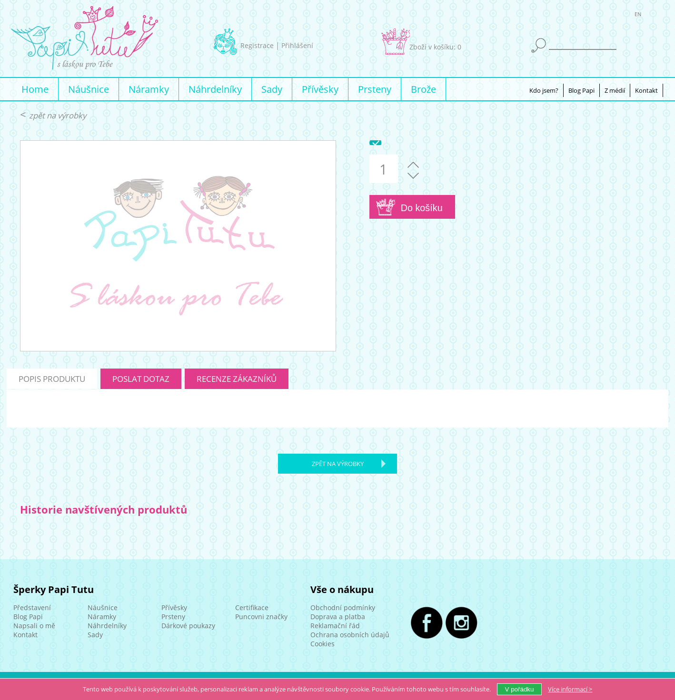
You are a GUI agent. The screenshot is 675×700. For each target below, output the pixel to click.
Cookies (322, 643)
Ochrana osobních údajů (349, 634)
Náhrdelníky (215, 89)
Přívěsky (320, 89)
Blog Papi (581, 90)
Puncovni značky (261, 616)
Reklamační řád (335, 625)
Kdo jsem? (543, 90)
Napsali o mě (34, 625)
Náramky (149, 89)
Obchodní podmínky (342, 607)
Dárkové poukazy (188, 625)
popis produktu (52, 378)
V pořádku (519, 689)
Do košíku (422, 208)
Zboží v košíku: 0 (435, 46)
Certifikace (251, 607)
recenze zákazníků (237, 378)
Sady (271, 89)
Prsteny (374, 89)
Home (35, 89)
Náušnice (88, 89)
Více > (570, 689)
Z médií (615, 90)
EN (638, 16)
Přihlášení (297, 45)
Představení (32, 607)
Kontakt (646, 90)
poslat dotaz (140, 378)
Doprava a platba (337, 616)
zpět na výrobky (57, 115)
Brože (423, 89)
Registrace (257, 45)
